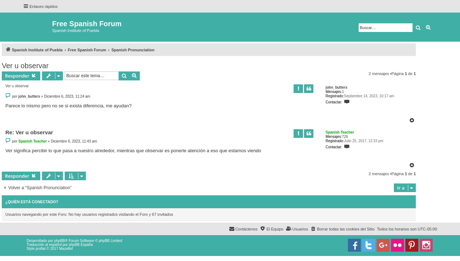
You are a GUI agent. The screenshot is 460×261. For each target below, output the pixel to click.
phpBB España (81, 245)
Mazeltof (66, 249)
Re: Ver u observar (29, 132)
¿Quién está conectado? (31, 202)
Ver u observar (25, 66)
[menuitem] (342, 229)
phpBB (59, 241)
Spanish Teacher (340, 132)
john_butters (337, 87)
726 (345, 137)
